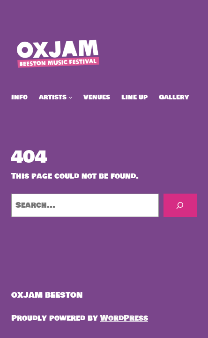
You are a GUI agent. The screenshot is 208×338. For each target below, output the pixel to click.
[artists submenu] (70, 97)
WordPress (124, 318)
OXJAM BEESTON (46, 295)
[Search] (180, 205)
